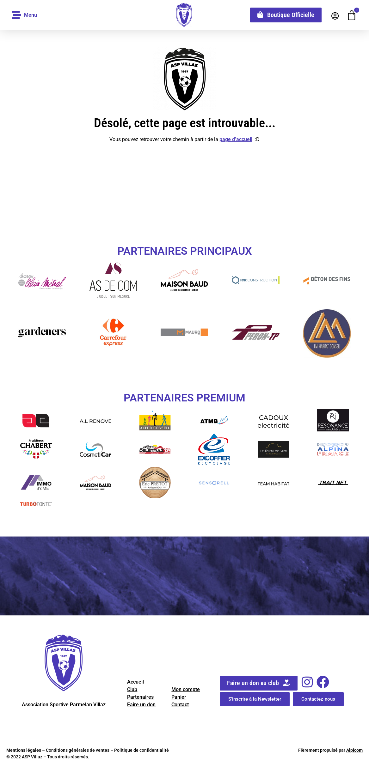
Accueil (135, 682)
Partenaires (140, 697)
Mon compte (185, 689)
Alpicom (354, 750)
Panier (178, 697)
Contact (180, 705)
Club (132, 689)
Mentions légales (23, 750)
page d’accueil (235, 139)
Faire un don (141, 705)
